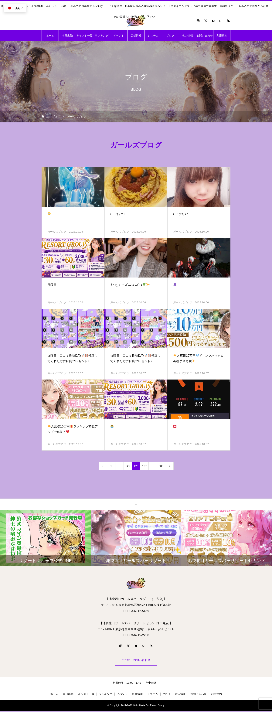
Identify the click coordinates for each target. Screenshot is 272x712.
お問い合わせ (205, 35)
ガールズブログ (56, 231)
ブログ (170, 35)
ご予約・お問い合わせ (136, 660)
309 (161, 466)
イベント (118, 35)
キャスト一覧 (84, 35)
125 (127, 466)
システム (153, 35)
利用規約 (221, 35)
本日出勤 (67, 35)
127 (144, 466)
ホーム (50, 35)
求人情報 (187, 35)
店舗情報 (136, 35)
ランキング (101, 35)
